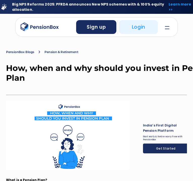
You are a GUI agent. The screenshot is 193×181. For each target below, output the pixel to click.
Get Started (166, 148)
